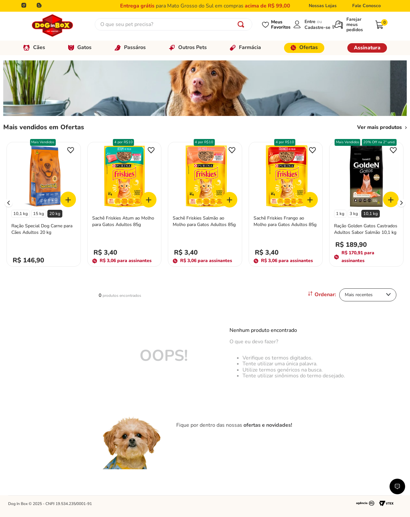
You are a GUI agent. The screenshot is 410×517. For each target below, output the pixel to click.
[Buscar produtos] (242, 24)
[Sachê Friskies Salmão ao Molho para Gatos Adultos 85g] (205, 203)
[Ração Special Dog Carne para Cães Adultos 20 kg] (43, 203)
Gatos (80, 47)
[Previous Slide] (9, 203)
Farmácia (245, 47)
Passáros (130, 47)
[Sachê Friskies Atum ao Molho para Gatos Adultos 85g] (124, 203)
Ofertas (304, 47)
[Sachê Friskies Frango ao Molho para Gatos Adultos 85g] (285, 203)
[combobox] (173, 24)
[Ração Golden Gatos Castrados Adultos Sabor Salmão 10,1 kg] (366, 203)
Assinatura (367, 47)
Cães (34, 47)
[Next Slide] (401, 203)
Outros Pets (188, 47)
